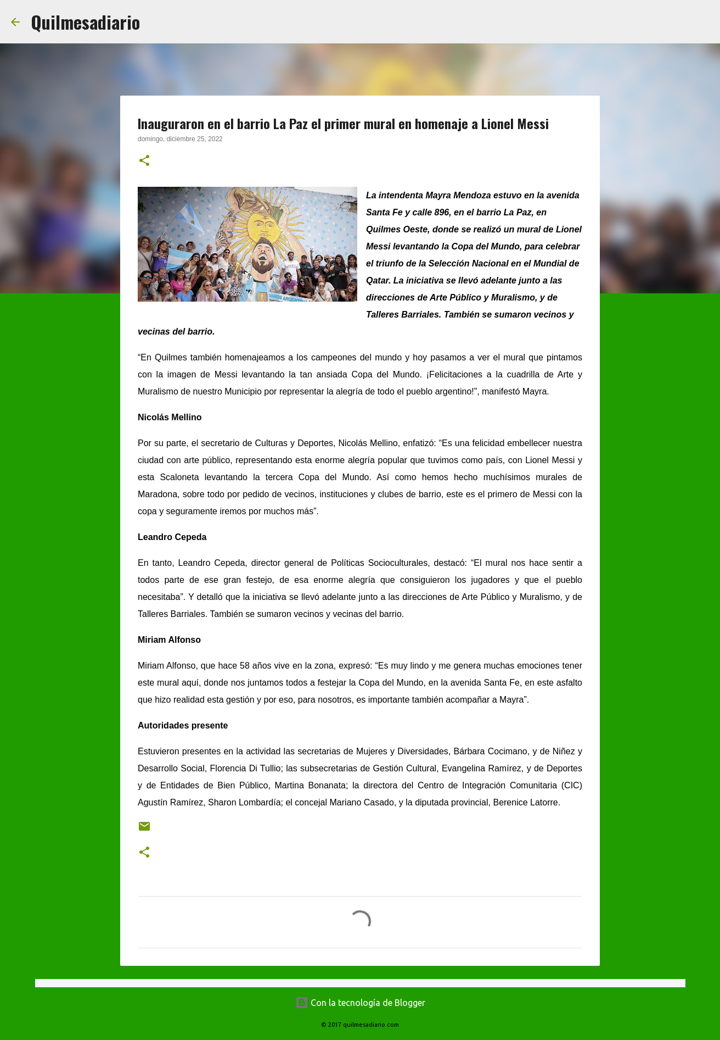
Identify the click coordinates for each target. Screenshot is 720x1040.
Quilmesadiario (85, 22)
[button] (144, 161)
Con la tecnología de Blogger (360, 1003)
